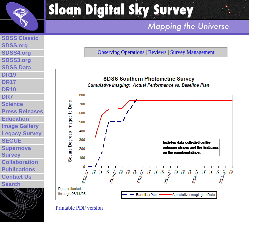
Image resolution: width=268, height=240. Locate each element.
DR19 (9, 75)
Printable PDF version (79, 208)
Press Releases (22, 111)
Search (11, 184)
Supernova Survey (16, 151)
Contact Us (17, 177)
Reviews (157, 52)
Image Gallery (20, 126)
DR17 (9, 82)
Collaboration (20, 162)
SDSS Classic (20, 38)
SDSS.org (15, 45)
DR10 (9, 89)
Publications (18, 169)
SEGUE (12, 141)
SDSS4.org (16, 53)
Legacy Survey (22, 133)
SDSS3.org (16, 60)
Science (12, 104)
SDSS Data (16, 67)
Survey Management (192, 52)
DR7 (7, 97)
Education (15, 119)
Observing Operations (120, 52)
